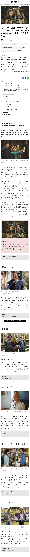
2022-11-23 (7, 39)
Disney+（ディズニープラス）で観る (15, 320)
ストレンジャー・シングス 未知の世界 (14, 167)
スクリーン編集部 (8, 40)
